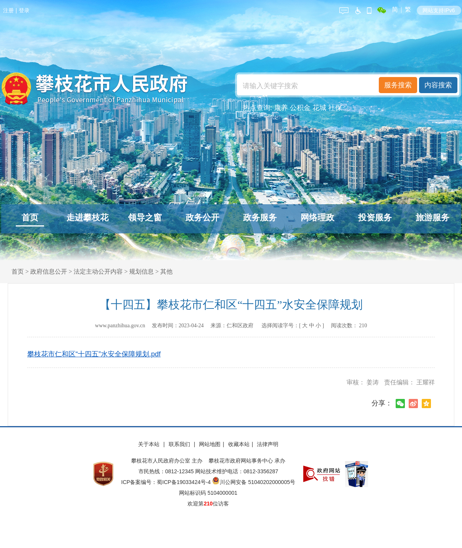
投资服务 (375, 217)
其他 (166, 271)
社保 (335, 108)
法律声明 (267, 444)
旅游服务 (432, 217)
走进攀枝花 (87, 217)
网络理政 (317, 217)
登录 (24, 10)
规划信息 (141, 271)
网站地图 (209, 444)
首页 (29, 217)
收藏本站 (239, 444)
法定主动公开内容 (98, 271)
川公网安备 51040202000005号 (253, 482)
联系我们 (180, 444)
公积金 (300, 108)
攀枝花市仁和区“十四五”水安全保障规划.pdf (94, 354)
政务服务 (260, 217)
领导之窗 (145, 217)
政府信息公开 (48, 271)
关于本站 (149, 444)
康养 (281, 108)
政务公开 (202, 217)
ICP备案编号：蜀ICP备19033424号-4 (166, 482)
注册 (8, 10)
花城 (319, 108)
